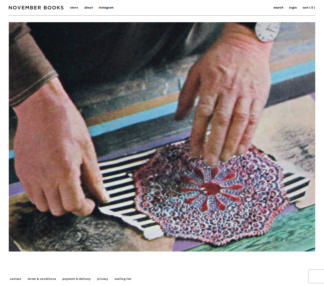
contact (15, 279)
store (74, 7)
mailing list (123, 279)
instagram (106, 7)
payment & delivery (76, 279)
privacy (102, 279)
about (88, 7)
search (279, 7)
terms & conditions (42, 279)
